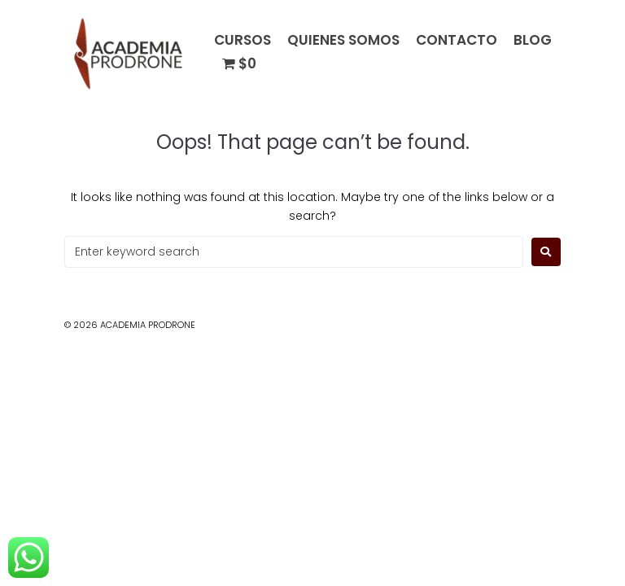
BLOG (533, 40)
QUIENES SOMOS (343, 40)
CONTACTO (456, 40)
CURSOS (242, 40)
